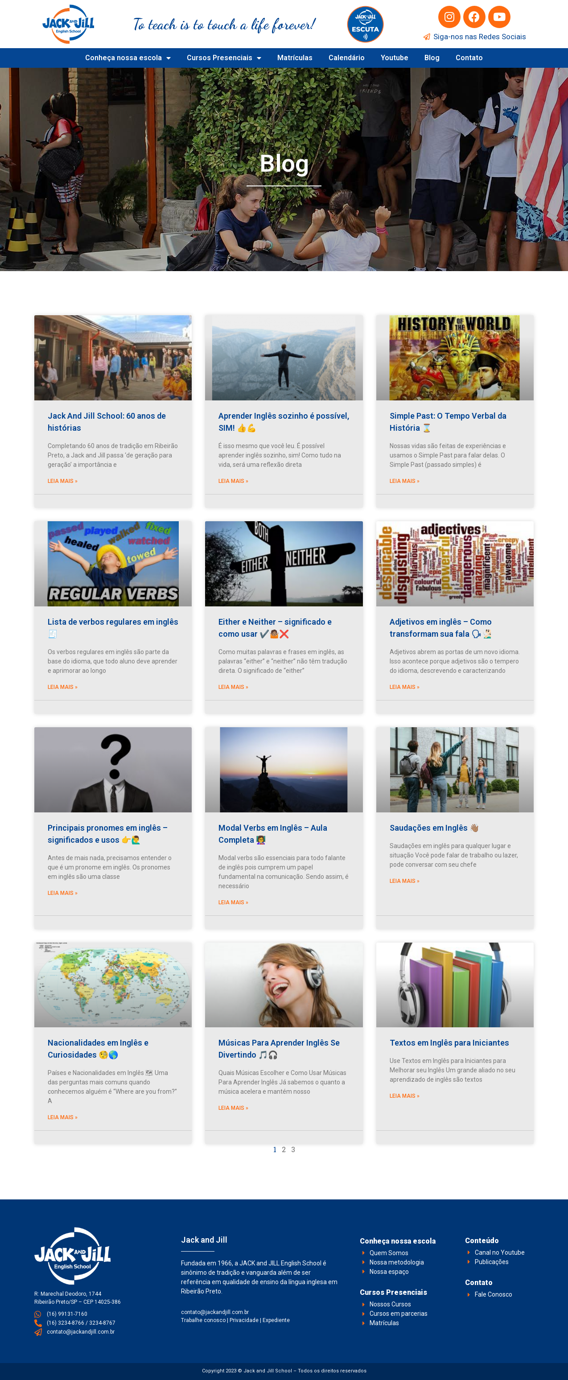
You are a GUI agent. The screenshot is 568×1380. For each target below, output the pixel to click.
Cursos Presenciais (224, 58)
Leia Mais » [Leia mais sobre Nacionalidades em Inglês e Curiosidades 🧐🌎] (63, 1117)
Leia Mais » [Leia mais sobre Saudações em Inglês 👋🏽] (405, 881)
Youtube (394, 58)
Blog (432, 58)
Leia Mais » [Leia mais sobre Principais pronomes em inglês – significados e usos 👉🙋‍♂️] (63, 893)
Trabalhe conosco (203, 1320)
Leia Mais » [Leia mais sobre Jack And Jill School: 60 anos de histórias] (63, 481)
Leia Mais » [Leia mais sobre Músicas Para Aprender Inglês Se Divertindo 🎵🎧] (233, 1108)
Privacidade (244, 1320)
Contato (469, 58)
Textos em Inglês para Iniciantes (449, 1042)
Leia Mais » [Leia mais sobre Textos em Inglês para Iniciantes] (405, 1096)
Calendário (347, 58)
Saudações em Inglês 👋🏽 (434, 827)
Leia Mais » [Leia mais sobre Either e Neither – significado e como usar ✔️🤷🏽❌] (233, 687)
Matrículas (295, 58)
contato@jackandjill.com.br (215, 1312)
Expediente (276, 1320)
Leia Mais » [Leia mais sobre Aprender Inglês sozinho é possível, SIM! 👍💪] (233, 481)
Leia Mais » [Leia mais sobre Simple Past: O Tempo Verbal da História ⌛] (405, 481)
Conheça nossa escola (128, 58)
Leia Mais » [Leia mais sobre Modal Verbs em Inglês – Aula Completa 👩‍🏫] (233, 902)
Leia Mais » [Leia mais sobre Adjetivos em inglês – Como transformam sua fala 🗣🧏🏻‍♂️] (405, 687)
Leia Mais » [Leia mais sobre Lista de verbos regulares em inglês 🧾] (63, 687)
